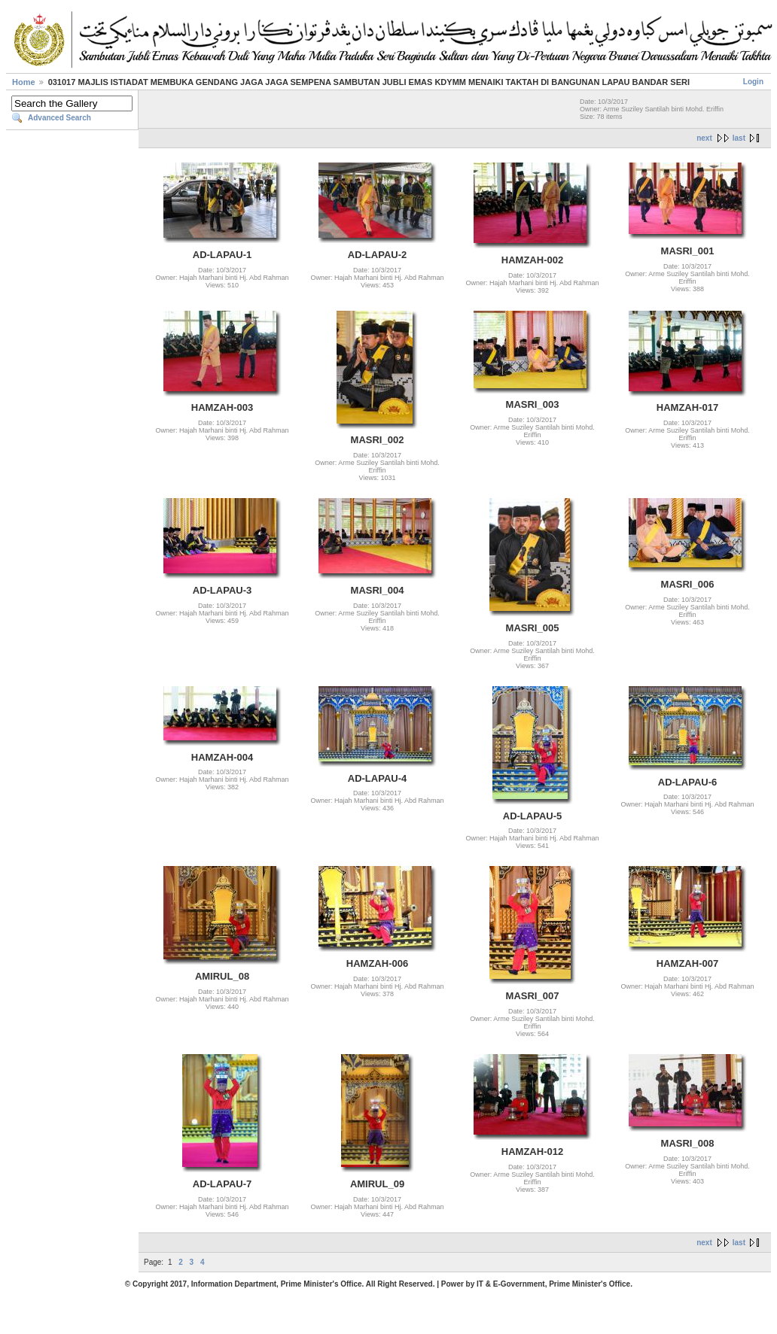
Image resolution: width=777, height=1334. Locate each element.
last (739, 138)
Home (23, 82)
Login (753, 81)
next (704, 138)
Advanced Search (59, 118)
